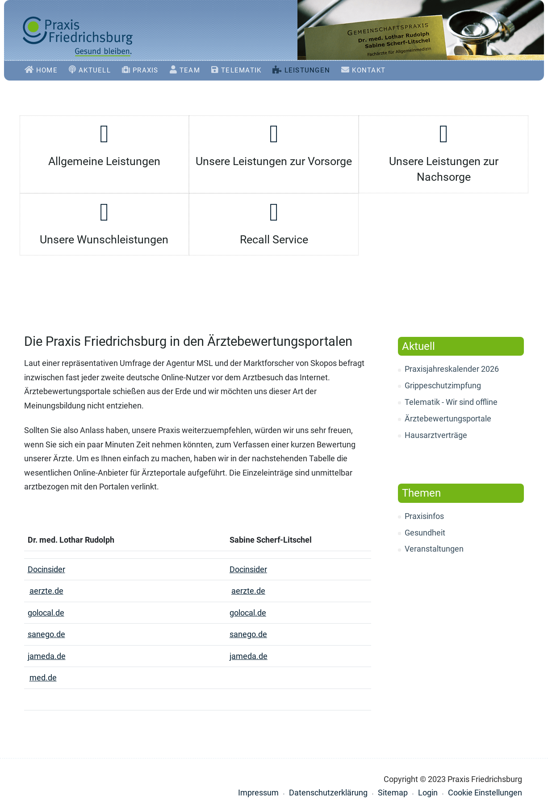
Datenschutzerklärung (328, 792)
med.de (43, 677)
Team (191, 70)
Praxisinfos (424, 516)
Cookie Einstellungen (485, 792)
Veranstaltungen (434, 548)
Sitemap (393, 792)
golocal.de (46, 612)
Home (48, 70)
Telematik (243, 70)
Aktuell (96, 70)
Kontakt (370, 70)
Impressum (258, 792)
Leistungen (309, 70)
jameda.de (47, 656)
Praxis (147, 70)
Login (428, 792)
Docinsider (46, 569)
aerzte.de (46, 590)
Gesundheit (425, 532)
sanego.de (46, 634)
